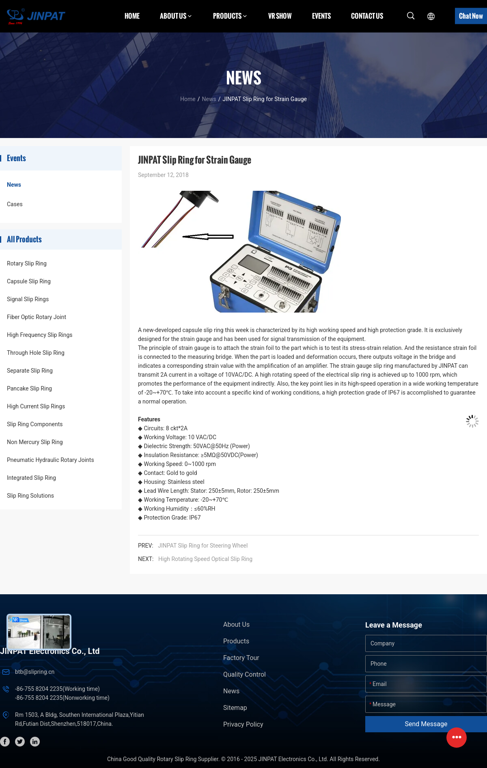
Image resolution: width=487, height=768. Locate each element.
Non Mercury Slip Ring (35, 442)
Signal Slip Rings (28, 299)
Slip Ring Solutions (30, 495)
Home (132, 16)
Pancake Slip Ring (29, 388)
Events (321, 16)
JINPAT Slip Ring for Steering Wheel (205, 545)
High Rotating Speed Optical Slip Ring (205, 559)
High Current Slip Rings (36, 406)
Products (236, 641)
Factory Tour (241, 658)
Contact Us (367, 16)
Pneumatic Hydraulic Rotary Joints (50, 460)
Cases (15, 204)
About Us (236, 624)
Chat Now (471, 16)
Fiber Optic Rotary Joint (36, 317)
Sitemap (235, 708)
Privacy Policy (243, 724)
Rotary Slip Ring (27, 263)
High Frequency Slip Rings (40, 335)
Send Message (426, 724)
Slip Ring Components (34, 424)
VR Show (280, 16)
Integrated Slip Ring (31, 478)
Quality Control (244, 674)
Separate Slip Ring (30, 370)
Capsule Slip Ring (29, 281)
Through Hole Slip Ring (36, 352)
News (209, 99)
